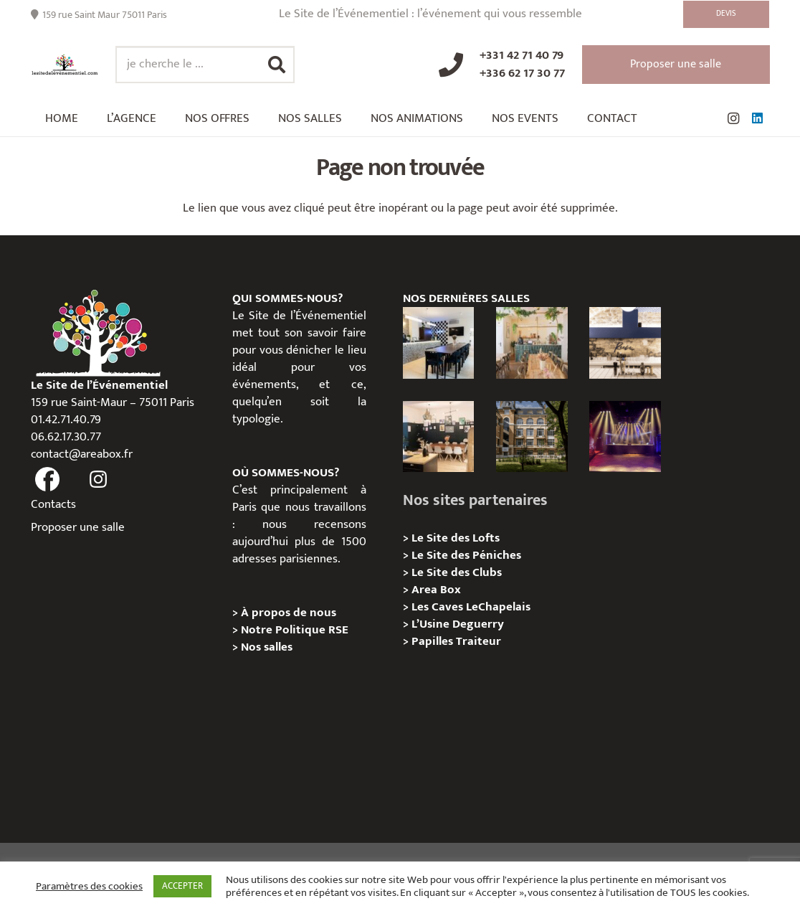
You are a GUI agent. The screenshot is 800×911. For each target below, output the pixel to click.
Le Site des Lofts (455, 538)
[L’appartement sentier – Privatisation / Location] (532, 343)
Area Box (436, 590)
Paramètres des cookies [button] (89, 886)
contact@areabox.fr (82, 454)
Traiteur (478, 641)
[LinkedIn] (758, 118)
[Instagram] (733, 118)
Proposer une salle (78, 527)
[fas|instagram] (98, 479)
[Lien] (65, 64)
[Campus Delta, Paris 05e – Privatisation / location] (532, 437)
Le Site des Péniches (466, 555)
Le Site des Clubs (456, 572)
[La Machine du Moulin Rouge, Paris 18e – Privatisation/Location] (625, 437)
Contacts (53, 504)
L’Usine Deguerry (457, 624)
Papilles (433, 641)
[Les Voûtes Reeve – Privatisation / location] (625, 343)
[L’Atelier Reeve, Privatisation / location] (439, 437)
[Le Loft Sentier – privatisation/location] (439, 343)
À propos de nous (288, 613)
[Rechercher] (276, 64)
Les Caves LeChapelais (470, 607)
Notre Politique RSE (294, 630)
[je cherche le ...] (205, 64)
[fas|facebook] (48, 479)
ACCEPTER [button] (182, 886)
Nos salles (266, 647)
